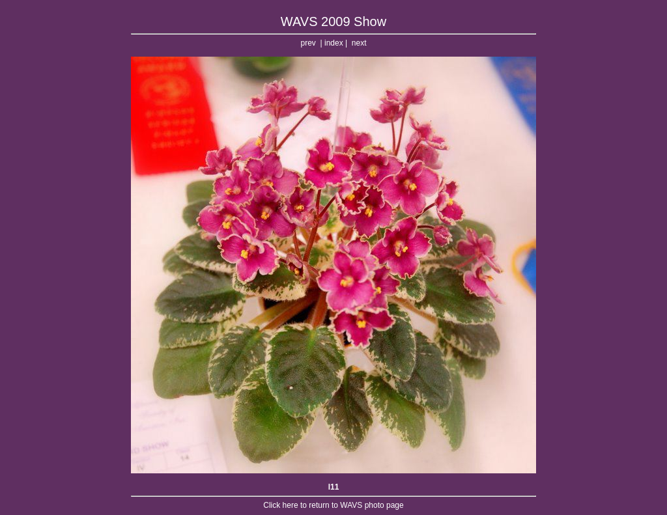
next (359, 43)
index (333, 43)
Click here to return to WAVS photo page (333, 505)
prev (308, 43)
